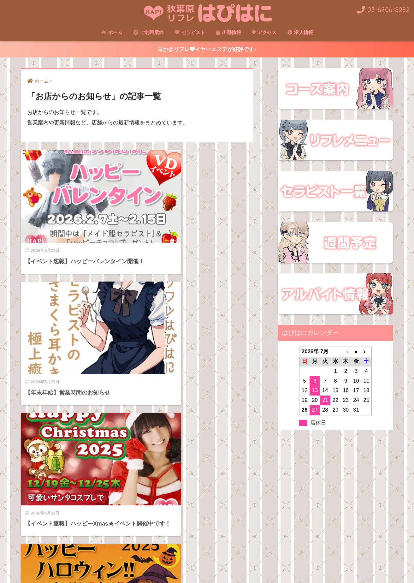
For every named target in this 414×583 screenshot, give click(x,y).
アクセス (264, 32)
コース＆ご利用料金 (190, 565)
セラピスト (190, 32)
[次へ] (163, 510)
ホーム (111, 32)
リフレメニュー (147, 565)
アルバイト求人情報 (291, 565)
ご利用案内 (148, 32)
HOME (207, 552)
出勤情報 (228, 32)
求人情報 (300, 32)
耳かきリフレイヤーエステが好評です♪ (207, 49)
